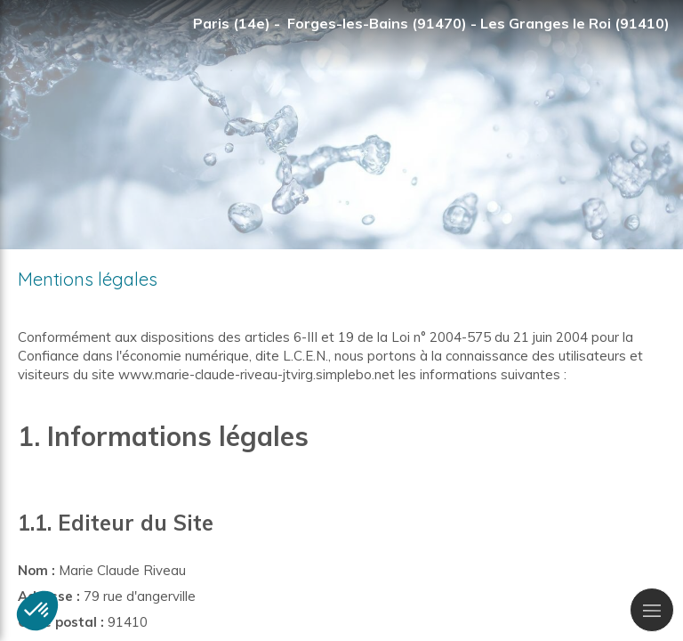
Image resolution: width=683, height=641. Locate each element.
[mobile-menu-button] (652, 610)
